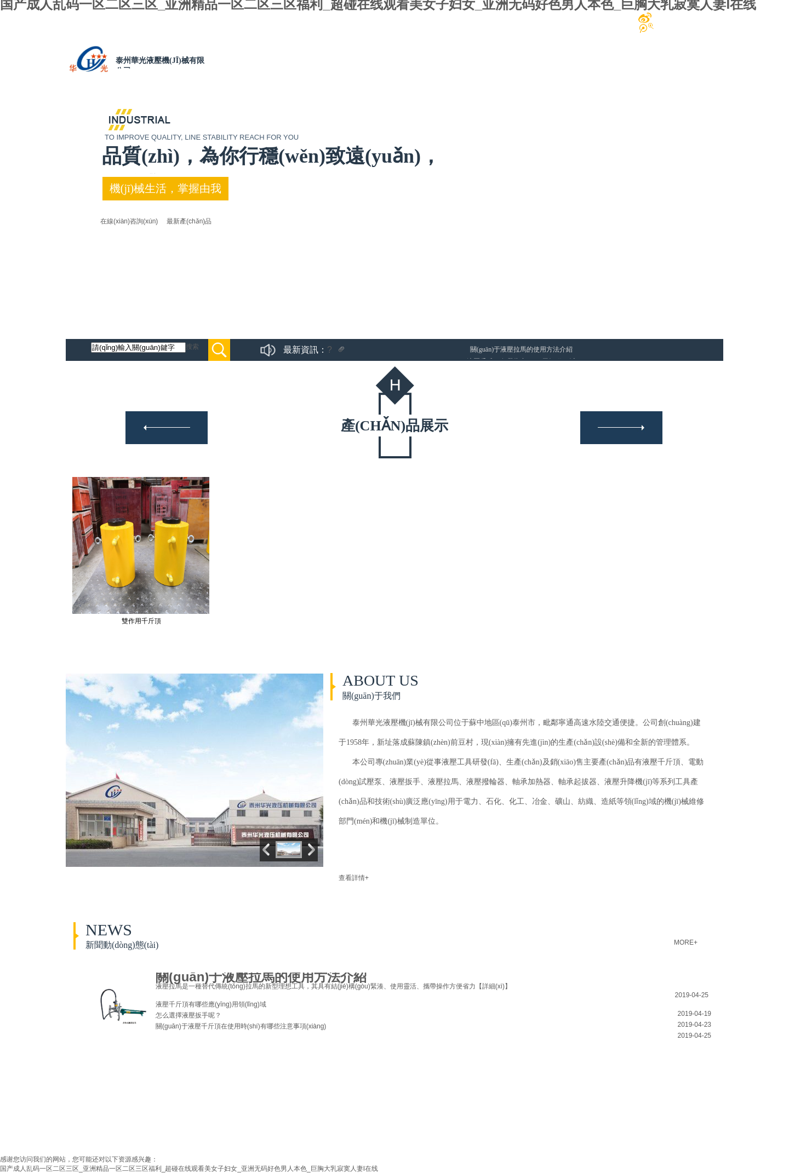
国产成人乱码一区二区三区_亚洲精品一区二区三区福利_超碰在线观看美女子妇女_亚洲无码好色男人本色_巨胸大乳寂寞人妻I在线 (189, 1168)
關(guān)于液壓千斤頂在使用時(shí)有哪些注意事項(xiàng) (241, 1026)
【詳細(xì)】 (493, 986)
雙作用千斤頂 (141, 621)
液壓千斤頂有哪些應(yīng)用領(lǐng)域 (211, 1004)
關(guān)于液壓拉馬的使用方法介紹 (521, 349)
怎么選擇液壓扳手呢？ (188, 1015)
